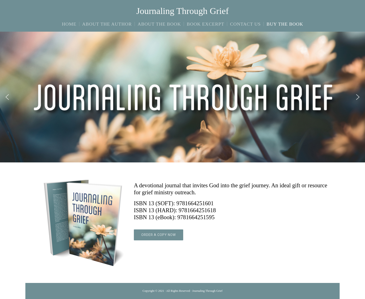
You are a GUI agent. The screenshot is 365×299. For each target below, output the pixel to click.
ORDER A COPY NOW (158, 235)
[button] (7, 97)
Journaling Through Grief (182, 11)
